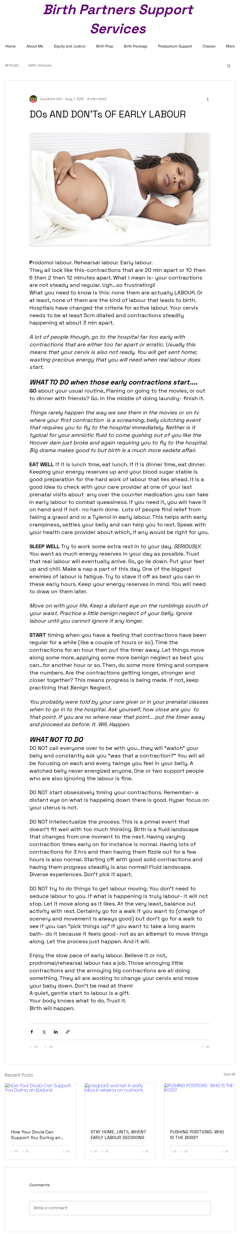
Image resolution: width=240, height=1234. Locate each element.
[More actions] (208, 99)
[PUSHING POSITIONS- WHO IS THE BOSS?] (199, 1103)
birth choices (40, 65)
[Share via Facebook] (31, 1031)
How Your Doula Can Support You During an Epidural (35, 1134)
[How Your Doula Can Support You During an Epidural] (40, 1103)
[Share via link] (67, 1031)
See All (229, 1074)
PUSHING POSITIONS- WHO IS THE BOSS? (197, 1134)
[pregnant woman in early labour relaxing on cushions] (120, 1103)
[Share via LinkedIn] (55, 1031)
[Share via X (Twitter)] (43, 1031)
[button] (229, 66)
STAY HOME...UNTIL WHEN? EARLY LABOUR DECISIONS (118, 1134)
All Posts (12, 65)
